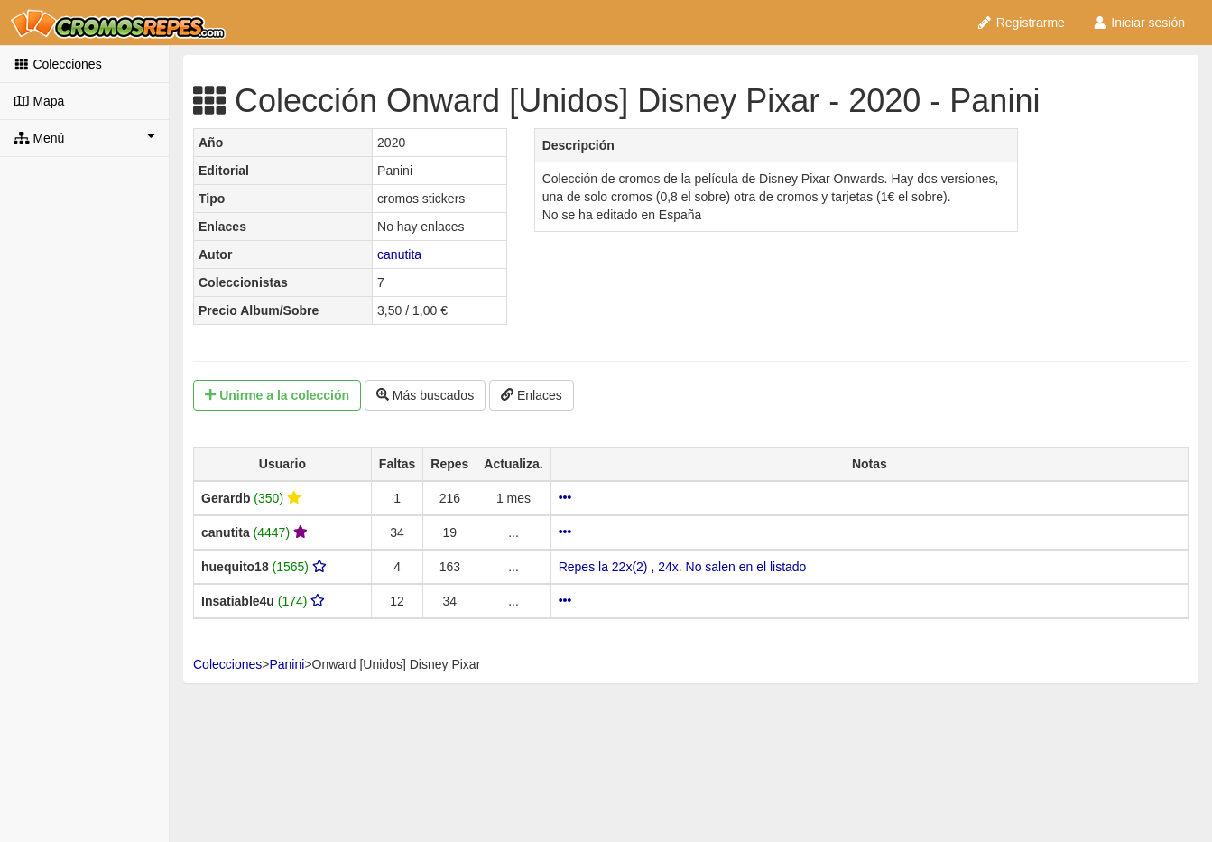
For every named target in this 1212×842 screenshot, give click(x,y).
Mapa (39, 101)
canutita (399, 254)
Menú (84, 137)
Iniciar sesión (1138, 22)
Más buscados (425, 395)
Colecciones (58, 64)
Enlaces (531, 395)
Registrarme (1020, 22)
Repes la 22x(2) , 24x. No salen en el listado (683, 567)
